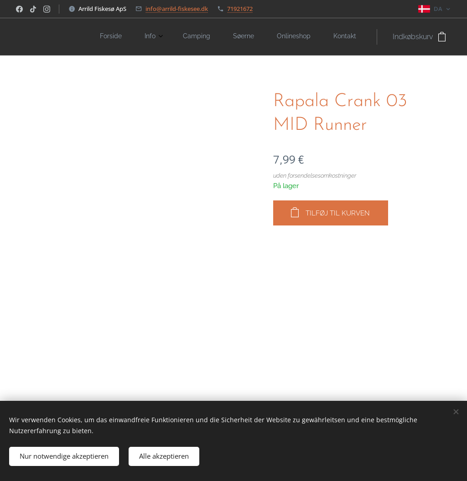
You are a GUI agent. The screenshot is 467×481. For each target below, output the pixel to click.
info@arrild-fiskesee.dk (176, 9)
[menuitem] (242, 37)
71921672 (240, 9)
